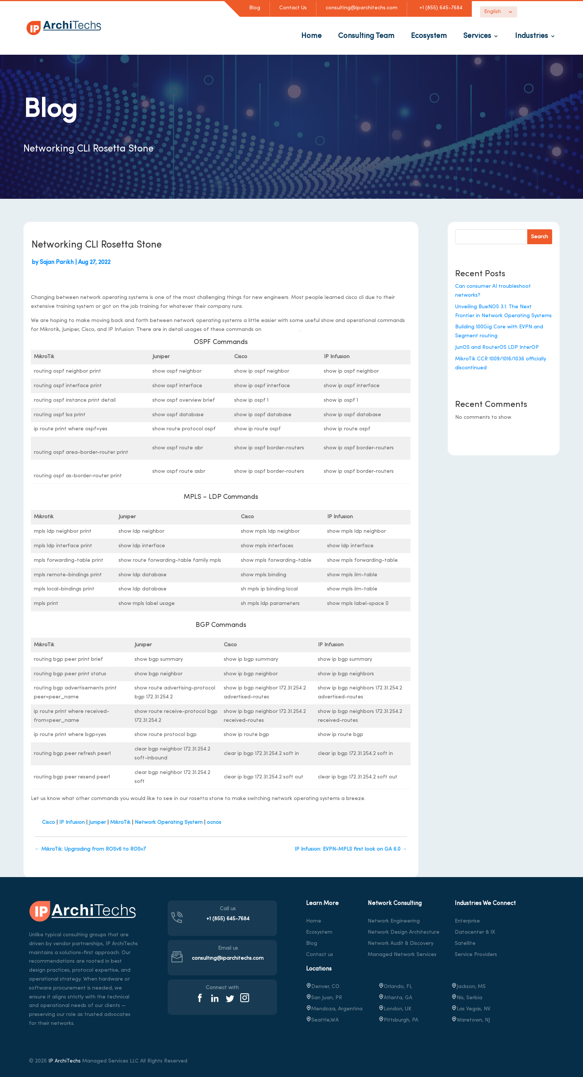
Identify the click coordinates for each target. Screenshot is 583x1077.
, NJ (470, 1020)
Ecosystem (429, 36)
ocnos (214, 822)
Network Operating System (169, 822)
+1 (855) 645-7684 (439, 8)
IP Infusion (72, 822)
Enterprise (467, 921)
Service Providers (476, 954)
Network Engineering (394, 921)
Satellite (465, 943)
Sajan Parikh (57, 262)
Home (311, 36)
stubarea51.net (281, 329)
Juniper (97, 822)
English (492, 12)
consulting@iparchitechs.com (361, 8)
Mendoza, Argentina (334, 1009)
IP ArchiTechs (64, 1061)
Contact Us (293, 8)
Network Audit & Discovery (401, 943)
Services (477, 36)
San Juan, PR (324, 998)
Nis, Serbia (466, 998)
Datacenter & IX (475, 932)
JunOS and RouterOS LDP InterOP (497, 347)
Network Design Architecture (403, 932)
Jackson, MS (468, 987)
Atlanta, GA (395, 998)
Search (539, 237)
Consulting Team (366, 36)
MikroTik (120, 822)
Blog (254, 8)
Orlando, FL (395, 987)
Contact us (319, 954)
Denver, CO (322, 987)
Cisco (48, 822)
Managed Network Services (402, 954)
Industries (531, 36)
